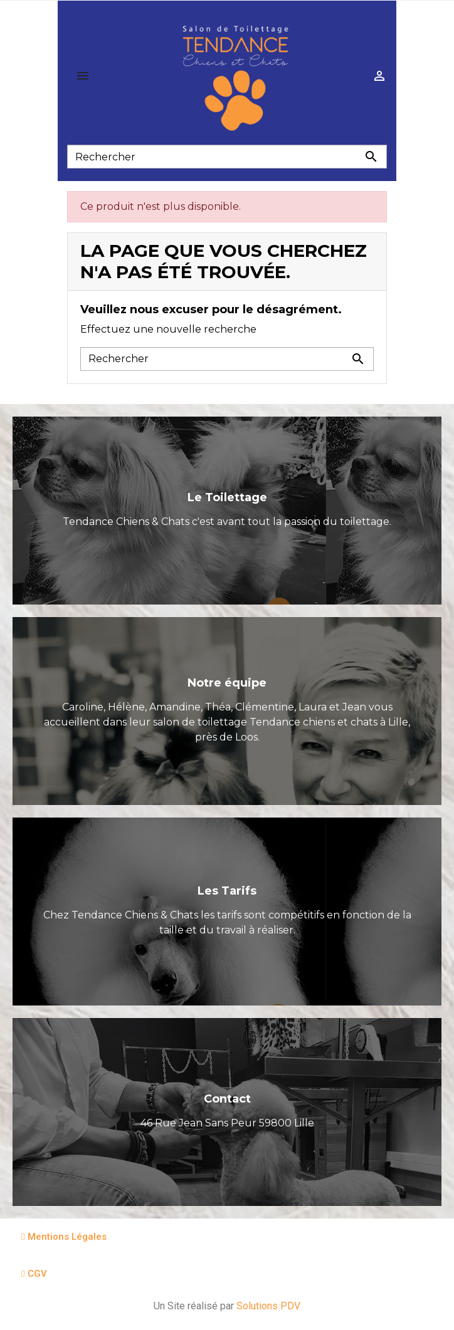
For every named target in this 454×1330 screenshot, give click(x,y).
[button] (64, 1237)
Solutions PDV (268, 1306)
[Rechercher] (227, 157)
